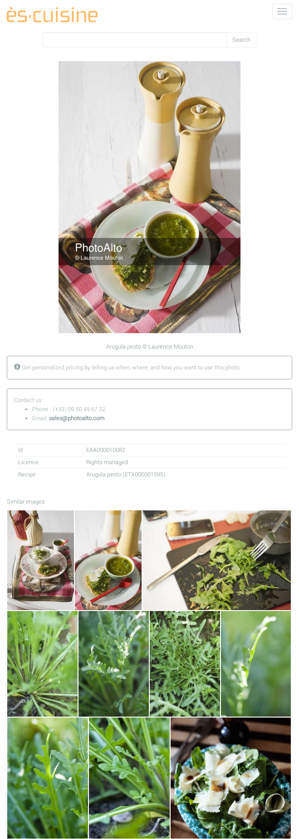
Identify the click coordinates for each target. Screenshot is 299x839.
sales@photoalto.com (76, 418)
